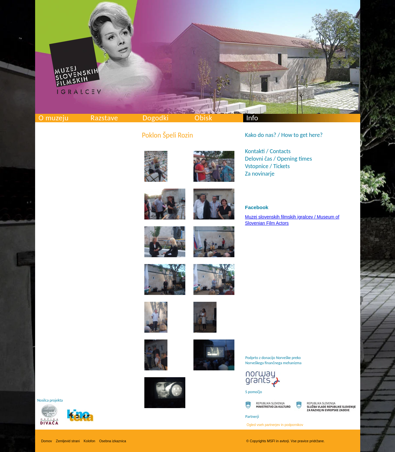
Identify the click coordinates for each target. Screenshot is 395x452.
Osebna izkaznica (112, 441)
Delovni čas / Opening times (278, 158)
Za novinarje (260, 173)
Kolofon (89, 441)
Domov (46, 441)
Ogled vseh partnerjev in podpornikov (275, 425)
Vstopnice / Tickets (267, 166)
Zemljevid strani (68, 441)
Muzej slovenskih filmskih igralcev (75, 65)
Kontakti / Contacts (268, 151)
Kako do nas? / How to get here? (284, 135)
